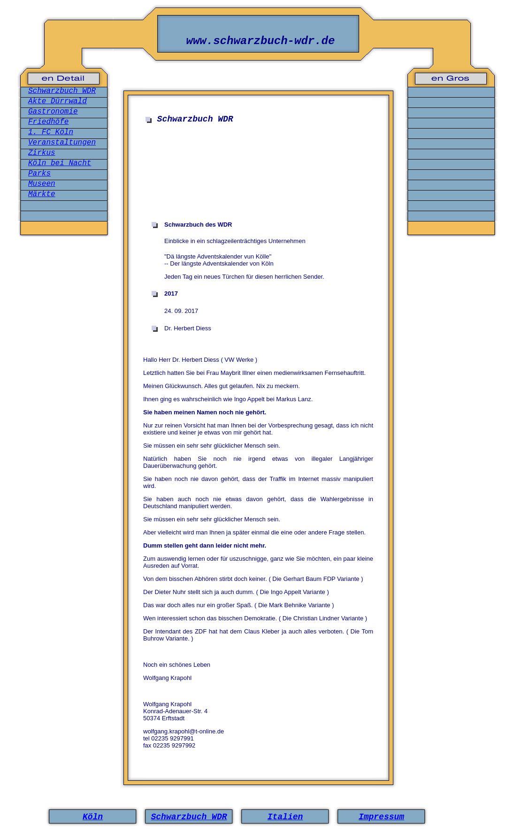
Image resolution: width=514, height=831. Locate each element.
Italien (285, 817)
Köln (93, 817)
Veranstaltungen (62, 142)
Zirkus (41, 153)
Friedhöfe (48, 122)
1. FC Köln (50, 132)
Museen (41, 184)
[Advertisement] (260, 178)
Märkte (41, 194)
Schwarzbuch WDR (62, 91)
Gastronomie (53, 111)
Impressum (381, 817)
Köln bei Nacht (59, 163)
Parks (39, 173)
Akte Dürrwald (57, 101)
